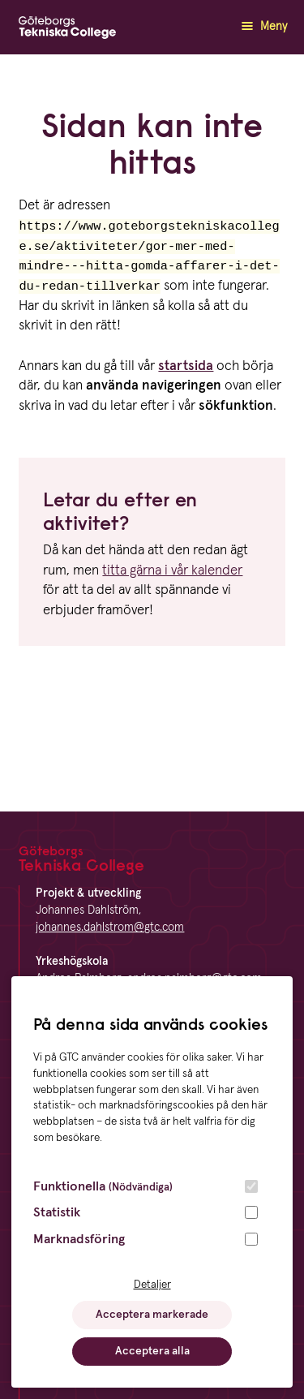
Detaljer (152, 1284)
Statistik (56, 1212)
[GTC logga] (67, 31)
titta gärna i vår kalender (172, 574)
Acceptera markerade (152, 1314)
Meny (262, 26)
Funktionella (103, 1186)
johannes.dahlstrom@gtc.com (110, 927)
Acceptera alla (152, 1351)
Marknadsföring (79, 1239)
